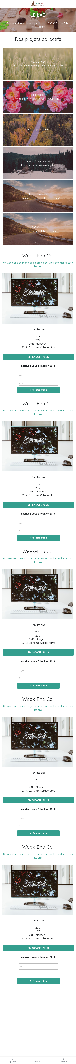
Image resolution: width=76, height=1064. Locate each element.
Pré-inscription (38, 389)
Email (21, 382)
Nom (21, 375)
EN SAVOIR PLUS (38, 356)
